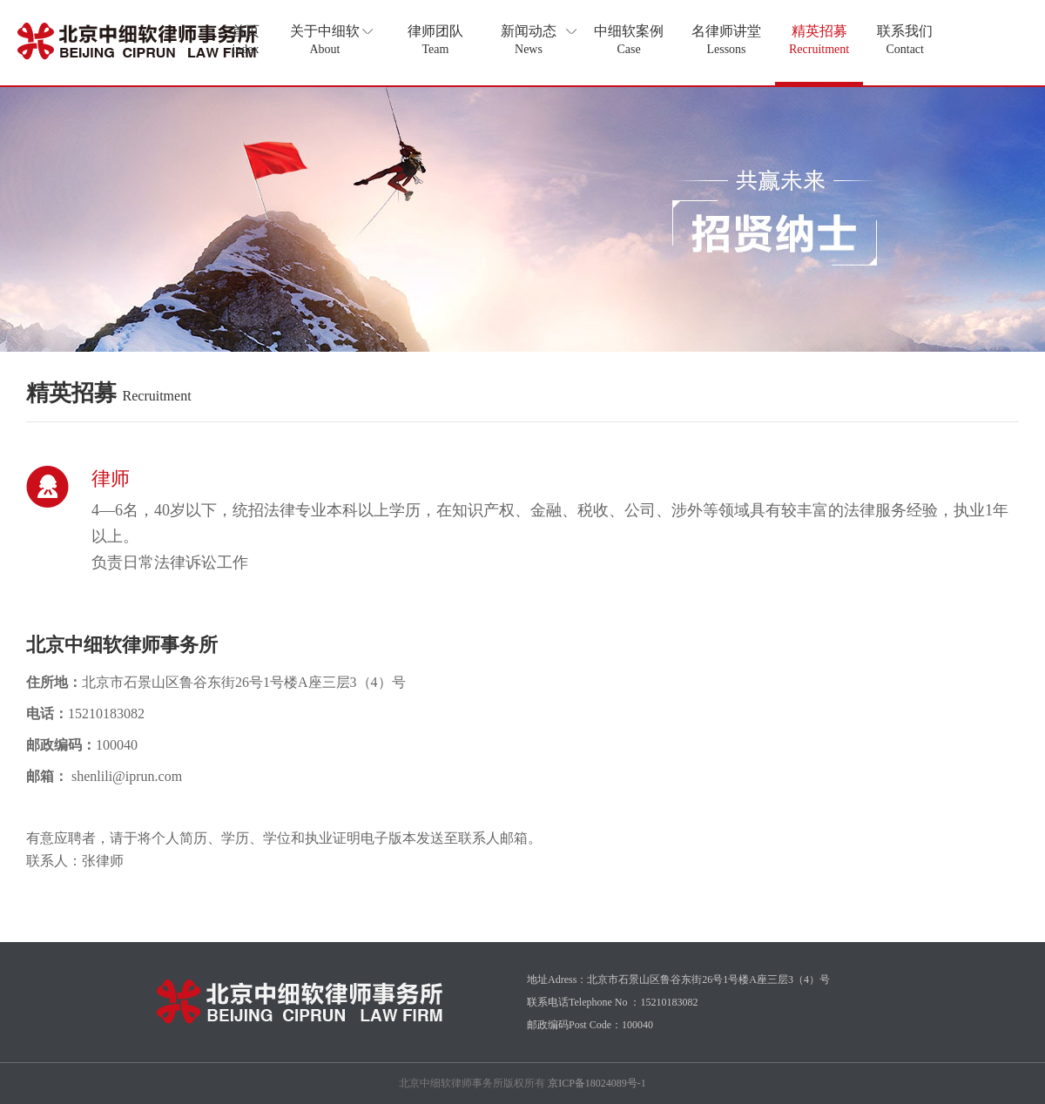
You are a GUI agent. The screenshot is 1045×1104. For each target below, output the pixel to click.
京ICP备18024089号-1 (597, 1083)
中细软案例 (629, 40)
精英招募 (819, 40)
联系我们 (905, 40)
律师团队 (435, 40)
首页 (246, 40)
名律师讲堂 (726, 40)
